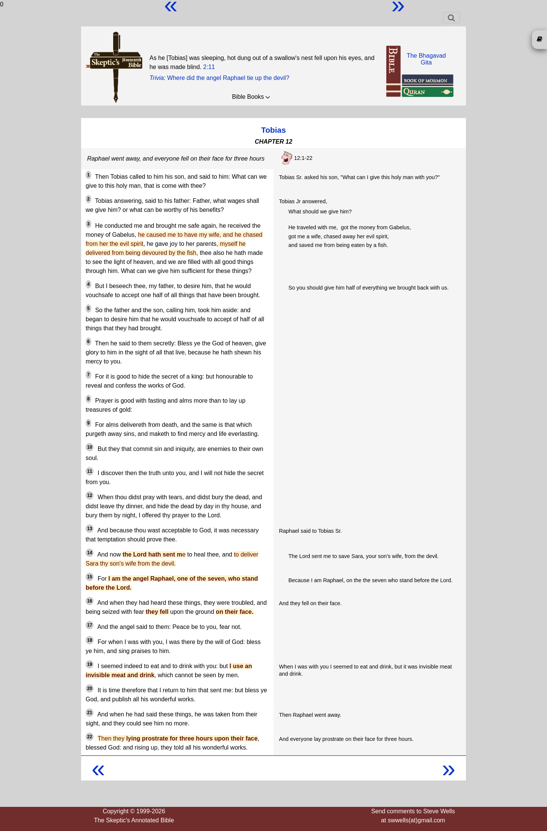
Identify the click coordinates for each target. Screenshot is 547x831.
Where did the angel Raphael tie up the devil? (228, 78)
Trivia (156, 78)
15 (89, 577)
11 (89, 471)
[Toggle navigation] (451, 17)
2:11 (209, 67)
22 (89, 736)
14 (89, 552)
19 (89, 664)
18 (89, 640)
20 (89, 688)
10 (89, 447)
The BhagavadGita (426, 59)
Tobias (273, 130)
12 (89, 495)
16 (89, 601)
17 (89, 625)
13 (89, 528)
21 (89, 712)
